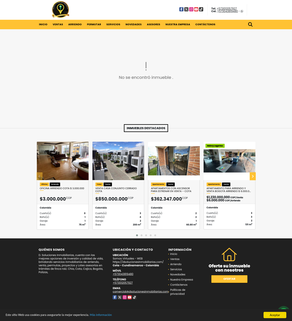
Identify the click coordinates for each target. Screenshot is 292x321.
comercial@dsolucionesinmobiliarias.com (140, 291)
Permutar (94, 24)
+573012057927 (227, 8)
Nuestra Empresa (177, 24)
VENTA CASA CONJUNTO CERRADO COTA (116, 190)
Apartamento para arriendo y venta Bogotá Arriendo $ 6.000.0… (229, 190)
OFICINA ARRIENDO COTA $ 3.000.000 (62, 188)
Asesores (153, 24)
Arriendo (75, 24)
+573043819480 (227, 11)
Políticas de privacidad (177, 292)
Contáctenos (205, 24)
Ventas (58, 24)
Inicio (43, 24)
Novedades (134, 24)
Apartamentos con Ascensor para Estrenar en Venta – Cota (171, 190)
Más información (101, 315)
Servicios (113, 24)
